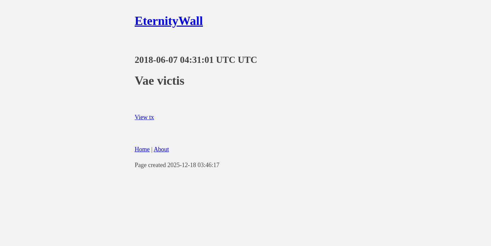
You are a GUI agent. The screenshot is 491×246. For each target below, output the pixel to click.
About (161, 149)
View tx (144, 117)
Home (142, 149)
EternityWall (169, 21)
